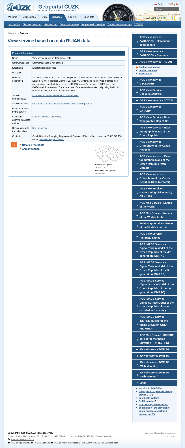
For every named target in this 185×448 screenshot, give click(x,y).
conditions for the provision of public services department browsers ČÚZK (154, 411)
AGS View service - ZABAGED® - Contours (153, 53)
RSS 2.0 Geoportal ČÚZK (21, 439)
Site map (149, 433)
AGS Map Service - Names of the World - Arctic (155, 215)
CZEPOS (138, 24)
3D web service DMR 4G (154, 349)
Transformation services (119, 24)
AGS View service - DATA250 (151, 108)
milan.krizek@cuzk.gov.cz (51, 139)
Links (142, 382)
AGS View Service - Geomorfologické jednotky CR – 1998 (155, 192)
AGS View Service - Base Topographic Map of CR (154, 119)
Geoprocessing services (93, 24)
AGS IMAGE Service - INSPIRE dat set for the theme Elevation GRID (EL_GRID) (153, 322)
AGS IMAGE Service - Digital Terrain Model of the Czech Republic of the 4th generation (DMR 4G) (156, 250)
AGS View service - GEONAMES (151, 81)
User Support (97, 436)
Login (159, 9)
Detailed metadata (33, 144)
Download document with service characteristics (55, 95)
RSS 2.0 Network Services (64, 443)
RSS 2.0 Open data (107, 443)
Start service (145, 73)
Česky (161, 4)
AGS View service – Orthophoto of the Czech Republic (154, 145)
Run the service (39, 128)
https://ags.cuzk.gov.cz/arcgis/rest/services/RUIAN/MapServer (62, 103)
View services (51, 24)
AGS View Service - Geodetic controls (151, 92)
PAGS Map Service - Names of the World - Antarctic (156, 225)
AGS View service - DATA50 (156, 100)
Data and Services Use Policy (46, 116)
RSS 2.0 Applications (19, 443)
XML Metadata (31, 148)
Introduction (14, 24)
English (175, 4)
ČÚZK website (147, 401)
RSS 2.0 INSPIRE (87, 443)
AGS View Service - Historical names (151, 235)
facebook (108, 436)
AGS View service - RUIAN (155, 61)
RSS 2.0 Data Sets (41, 443)
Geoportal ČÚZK (58, 7)
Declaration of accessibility (165, 433)
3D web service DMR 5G (154, 355)
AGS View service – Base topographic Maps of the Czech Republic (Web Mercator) (155, 162)
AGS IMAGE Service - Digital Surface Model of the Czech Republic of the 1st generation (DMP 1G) (156, 286)
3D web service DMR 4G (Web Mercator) (154, 364)
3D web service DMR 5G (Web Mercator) (154, 374)
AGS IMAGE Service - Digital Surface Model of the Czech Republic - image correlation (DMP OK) (156, 304)
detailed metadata (148, 70)
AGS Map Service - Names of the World (155, 204)
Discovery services (32, 24)
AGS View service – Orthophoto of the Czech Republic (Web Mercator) (154, 178)
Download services (69, 24)
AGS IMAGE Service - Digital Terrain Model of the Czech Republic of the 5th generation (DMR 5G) (156, 268)
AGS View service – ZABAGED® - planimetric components (154, 41)
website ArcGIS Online (150, 388)
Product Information (149, 67)
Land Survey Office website (154, 404)
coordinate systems (149, 398)
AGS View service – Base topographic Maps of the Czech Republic (155, 131)
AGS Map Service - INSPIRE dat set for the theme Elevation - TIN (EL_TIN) (156, 339)
